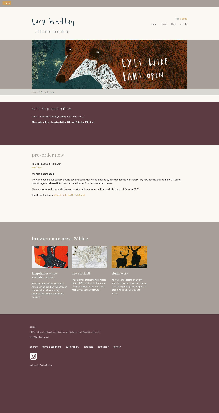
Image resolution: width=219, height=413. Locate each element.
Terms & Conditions (51, 346)
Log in (7, 3)
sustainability (72, 346)
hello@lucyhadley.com (39, 337)
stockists (88, 346)
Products (37, 167)
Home (35, 92)
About (164, 23)
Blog (173, 23)
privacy (117, 346)
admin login (103, 346)
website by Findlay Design (41, 365)
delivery (34, 346)
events (183, 23)
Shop (153, 23)
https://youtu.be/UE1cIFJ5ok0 (69, 195)
